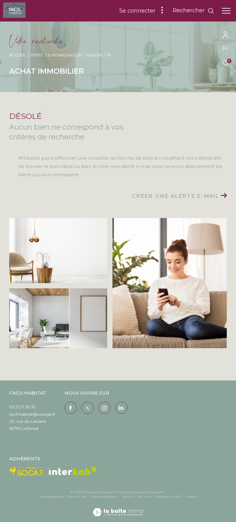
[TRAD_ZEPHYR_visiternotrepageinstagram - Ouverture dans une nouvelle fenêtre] (104, 408)
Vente (36, 55)
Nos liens (145, 497)
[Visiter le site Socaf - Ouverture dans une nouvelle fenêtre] (26, 471)
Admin (128, 497)
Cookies (191, 497)
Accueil (17, 55)
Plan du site (77, 497)
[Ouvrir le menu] (226, 10)
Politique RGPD (168, 497)
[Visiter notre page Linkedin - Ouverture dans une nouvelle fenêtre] (121, 408)
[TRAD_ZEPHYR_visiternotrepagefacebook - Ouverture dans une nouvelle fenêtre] (71, 408)
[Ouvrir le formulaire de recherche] (193, 10)
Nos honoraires (52, 497)
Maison (94, 55)
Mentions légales (104, 497)
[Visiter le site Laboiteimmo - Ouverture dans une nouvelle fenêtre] (118, 508)
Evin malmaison (65, 55)
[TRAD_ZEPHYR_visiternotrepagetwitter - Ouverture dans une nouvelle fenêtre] (87, 408)
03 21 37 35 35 (22, 406)
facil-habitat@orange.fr (32, 414)
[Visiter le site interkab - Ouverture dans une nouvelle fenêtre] (73, 471)
